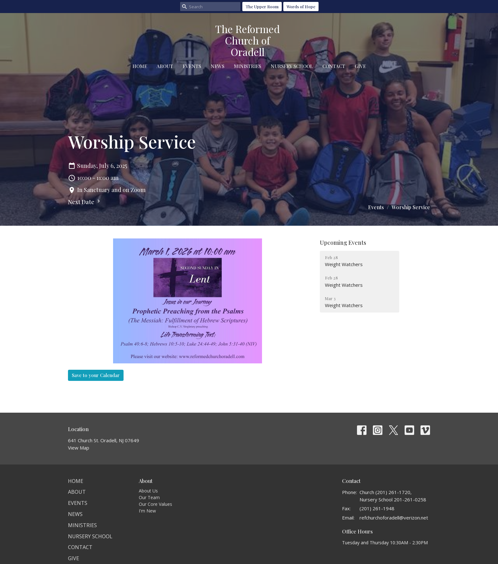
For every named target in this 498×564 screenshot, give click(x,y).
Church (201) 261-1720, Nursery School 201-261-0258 (393, 496)
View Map (78, 447)
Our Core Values (155, 504)
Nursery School (292, 66)
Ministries (247, 66)
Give (360, 66)
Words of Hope (300, 6)
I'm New (147, 511)
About (165, 66)
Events (192, 66)
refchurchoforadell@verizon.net (394, 517)
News (217, 66)
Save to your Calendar (96, 375)
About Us (148, 491)
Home (139, 66)
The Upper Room (262, 6)
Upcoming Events (343, 242)
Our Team (149, 497)
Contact (333, 66)
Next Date (85, 202)
